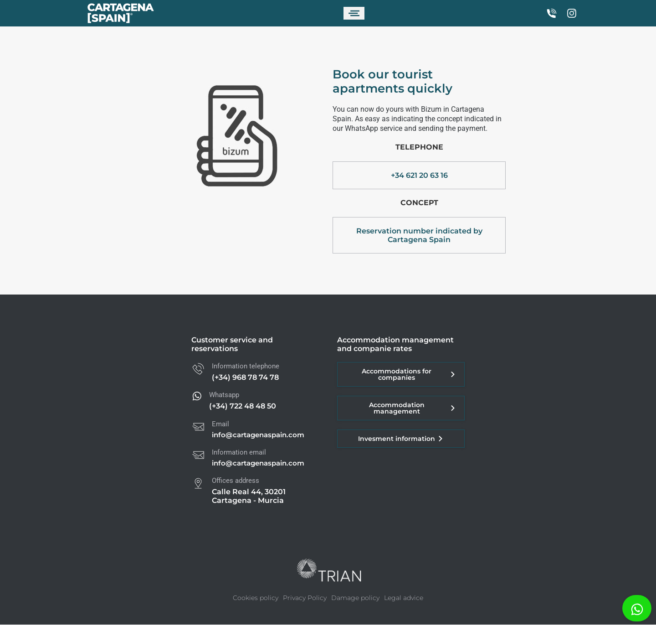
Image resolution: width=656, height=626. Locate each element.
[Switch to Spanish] (433, 14)
